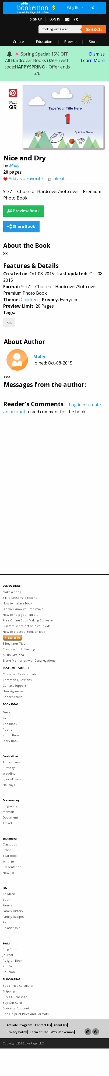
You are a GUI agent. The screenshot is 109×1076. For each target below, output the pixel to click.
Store (93, 41)
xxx (9, 322)
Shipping (9, 991)
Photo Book (11, 735)
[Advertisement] (50, 482)
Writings (8, 861)
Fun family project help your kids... (28, 626)
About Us (60, 1025)
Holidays (9, 785)
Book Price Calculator (18, 986)
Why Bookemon (62, 1032)
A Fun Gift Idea (13, 655)
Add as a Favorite (26, 178)
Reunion (9, 972)
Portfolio (9, 966)
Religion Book (12, 960)
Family (7, 905)
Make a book (12, 592)
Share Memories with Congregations (29, 660)
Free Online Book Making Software (28, 620)
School (7, 850)
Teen (6, 900)
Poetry (7, 729)
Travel (7, 823)
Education (44, 41)
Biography (10, 806)
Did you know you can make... (24, 609)
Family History (13, 911)
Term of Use (39, 1032)
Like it (58, 178)
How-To (8, 873)
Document (10, 817)
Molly (14, 166)
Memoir (8, 812)
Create (18, 41)
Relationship (11, 928)
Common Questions (17, 680)
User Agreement (15, 691)
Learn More (93, 60)
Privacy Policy (17, 1032)
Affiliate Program (19, 1025)
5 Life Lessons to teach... (20, 598)
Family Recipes (13, 917)
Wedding (9, 773)
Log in (75, 405)
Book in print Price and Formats (25, 1014)
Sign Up (36, 19)
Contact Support (14, 685)
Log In (55, 19)
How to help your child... (20, 615)
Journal (8, 955)
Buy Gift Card (12, 1003)
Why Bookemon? (80, 7)
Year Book (10, 856)
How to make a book (17, 603)
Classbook (10, 844)
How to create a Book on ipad (24, 632)
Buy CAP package (15, 997)
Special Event (12, 779)
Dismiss (97, 54)
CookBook (10, 724)
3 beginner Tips (14, 643)
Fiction (7, 718)
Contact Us (43, 1025)
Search (94, 29)
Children (29, 299)
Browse (70, 41)
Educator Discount (16, 1008)
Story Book (10, 741)
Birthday (9, 768)
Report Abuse (12, 697)
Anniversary (11, 762)
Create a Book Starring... (20, 649)
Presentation (12, 867)
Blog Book (10, 949)
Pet (5, 922)
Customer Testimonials (19, 674)
